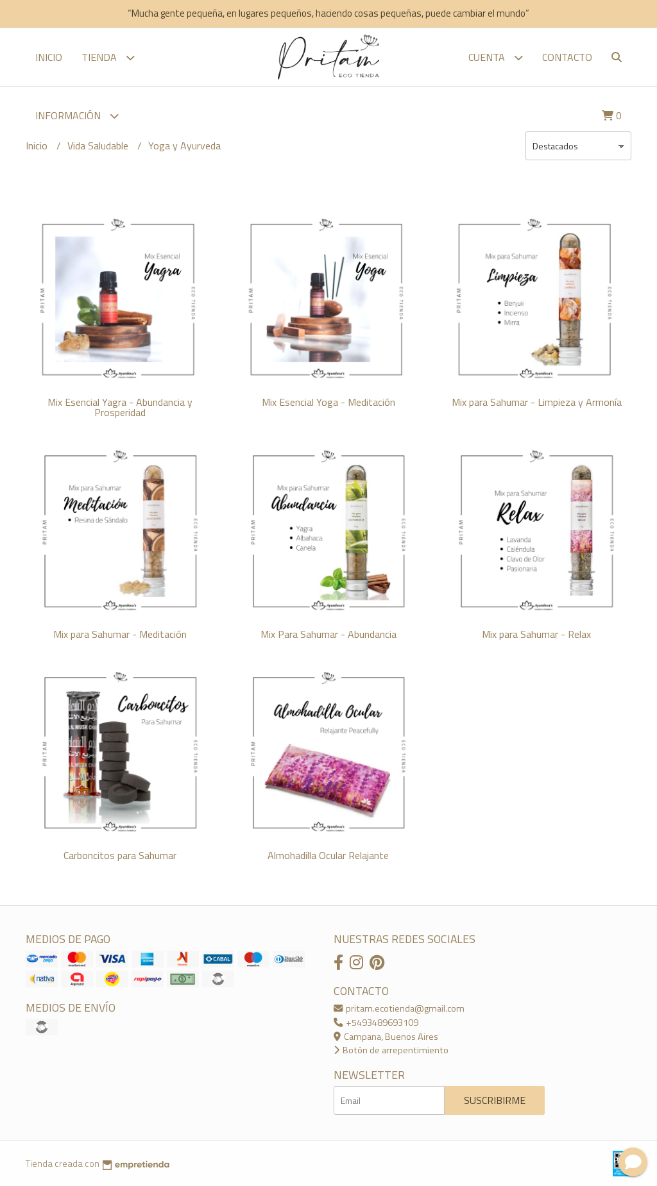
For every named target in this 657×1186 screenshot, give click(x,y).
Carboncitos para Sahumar (120, 855)
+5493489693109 (376, 1022)
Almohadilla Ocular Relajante (328, 855)
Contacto (567, 57)
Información (77, 116)
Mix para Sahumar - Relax (536, 634)
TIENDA (108, 57)
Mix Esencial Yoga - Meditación (328, 402)
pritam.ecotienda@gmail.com (399, 1008)
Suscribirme (494, 1100)
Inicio (48, 57)
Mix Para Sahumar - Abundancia (328, 634)
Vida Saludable (99, 145)
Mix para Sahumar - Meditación (120, 634)
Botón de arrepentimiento (391, 1050)
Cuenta (495, 57)
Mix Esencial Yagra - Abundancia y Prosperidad (119, 407)
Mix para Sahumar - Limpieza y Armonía (537, 402)
